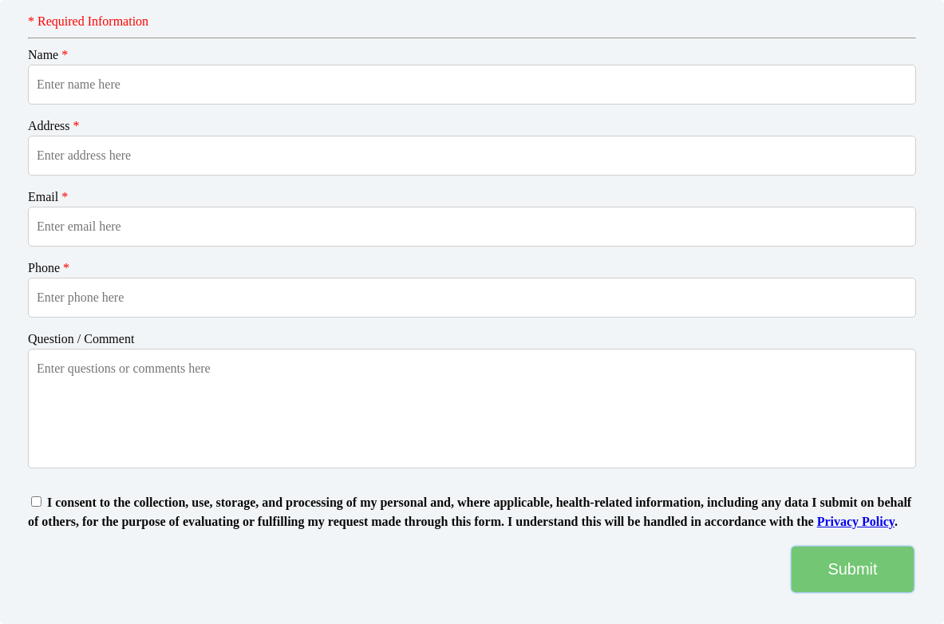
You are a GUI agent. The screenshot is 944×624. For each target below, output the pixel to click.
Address (53, 125)
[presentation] (122, 568)
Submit (852, 569)
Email (48, 196)
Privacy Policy (856, 521)
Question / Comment (81, 339)
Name (48, 54)
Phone (48, 267)
